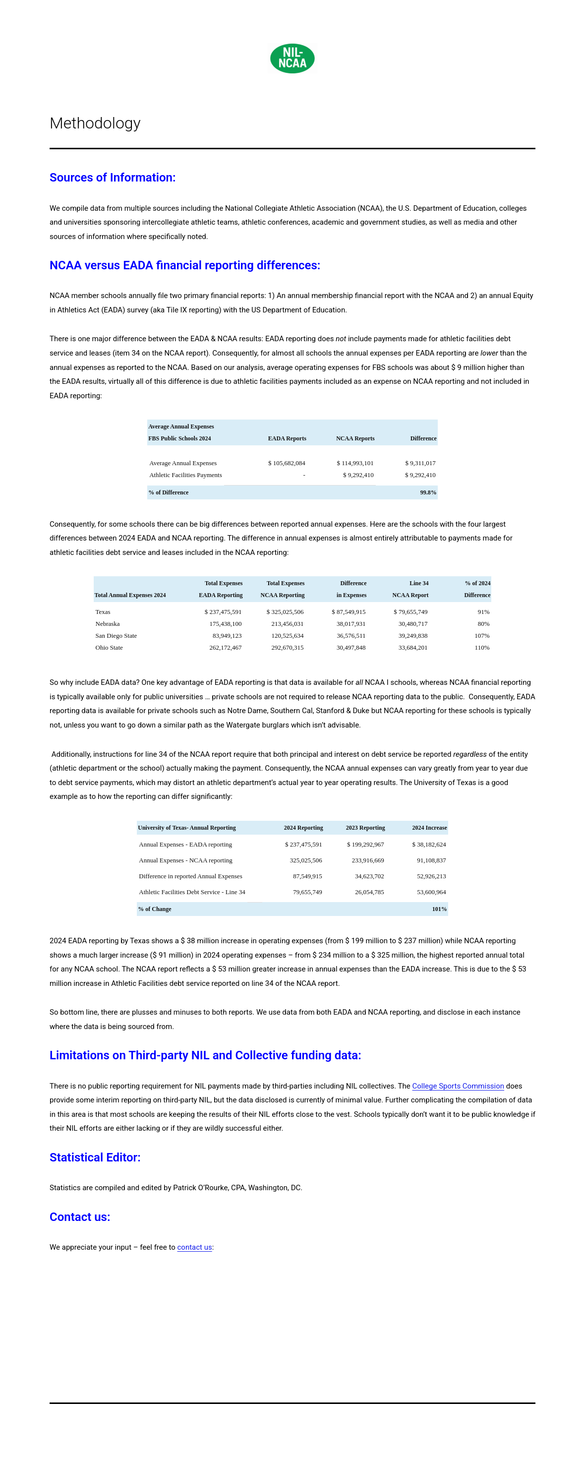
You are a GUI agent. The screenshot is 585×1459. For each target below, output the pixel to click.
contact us (194, 1247)
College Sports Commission (458, 1086)
